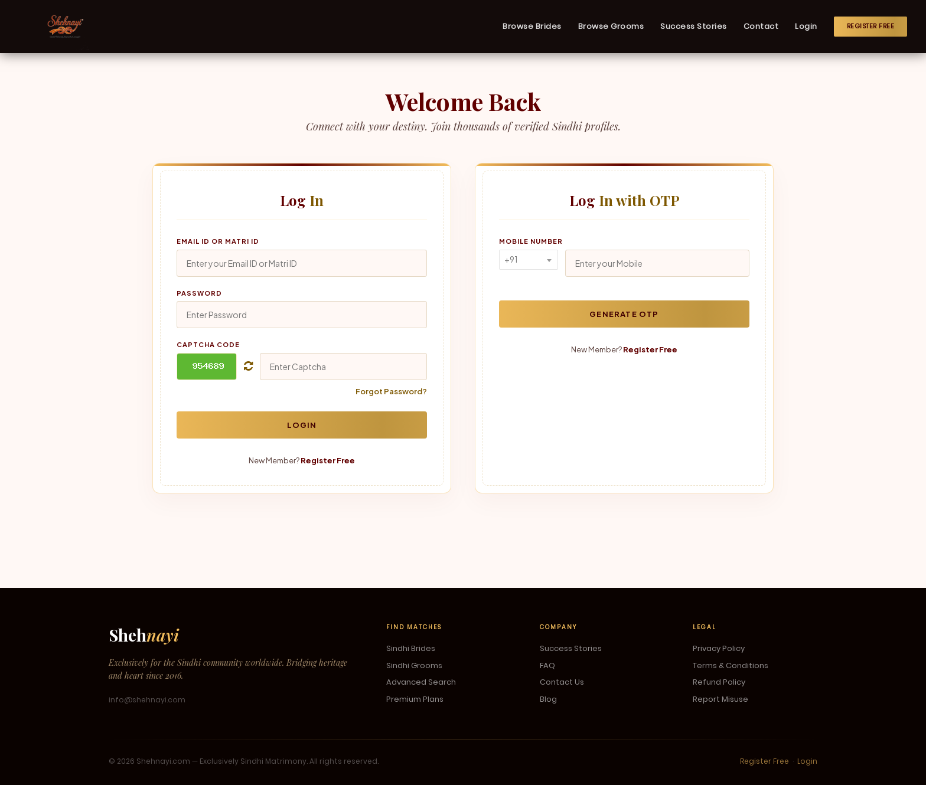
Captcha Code (208, 344)
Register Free (871, 26)
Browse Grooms (611, 26)
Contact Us (562, 682)
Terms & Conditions (730, 665)
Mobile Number (531, 241)
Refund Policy (719, 682)
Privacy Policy (719, 648)
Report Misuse (720, 699)
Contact (761, 26)
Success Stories (693, 26)
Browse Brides (532, 26)
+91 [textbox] (510, 259)
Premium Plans (415, 699)
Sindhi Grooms (414, 665)
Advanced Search (421, 682)
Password (199, 293)
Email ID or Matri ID (218, 241)
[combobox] (528, 260)
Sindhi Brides (410, 648)
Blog (548, 699)
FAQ (547, 665)
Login (806, 26)
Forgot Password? (391, 391)
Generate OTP (623, 314)
